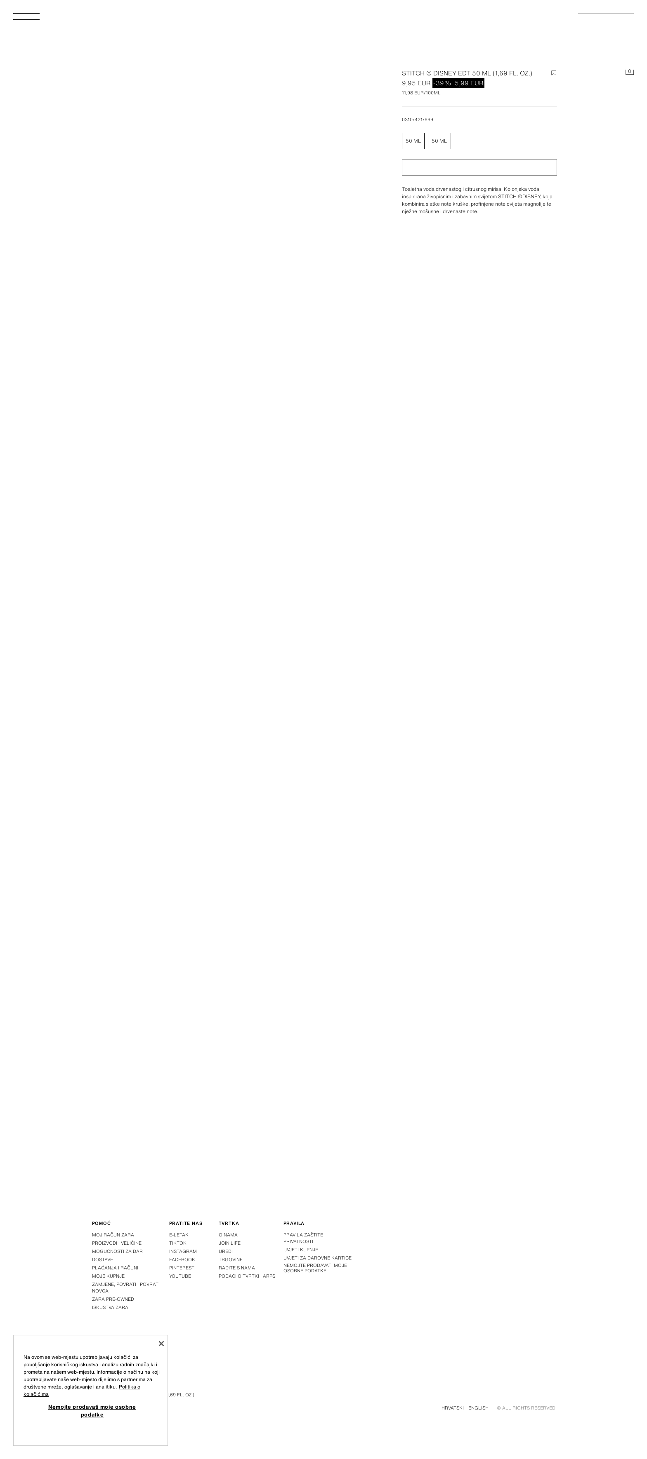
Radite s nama (237, 1267)
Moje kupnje (108, 1276)
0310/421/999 (417, 119)
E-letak (179, 1234)
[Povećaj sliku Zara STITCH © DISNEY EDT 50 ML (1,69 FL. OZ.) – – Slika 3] (447, 1005)
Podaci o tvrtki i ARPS (247, 1276)
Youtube (180, 1276)
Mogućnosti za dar (117, 1251)
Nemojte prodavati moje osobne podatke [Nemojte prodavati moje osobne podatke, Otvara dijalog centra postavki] (92, 1410)
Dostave (102, 1259)
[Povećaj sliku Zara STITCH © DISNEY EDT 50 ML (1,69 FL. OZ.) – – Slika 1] (447, 645)
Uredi (226, 1251)
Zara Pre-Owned (113, 1299)
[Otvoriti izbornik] (29, 19)
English (478, 1408)
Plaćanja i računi (115, 1267)
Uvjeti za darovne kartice (317, 1258)
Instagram (183, 1251)
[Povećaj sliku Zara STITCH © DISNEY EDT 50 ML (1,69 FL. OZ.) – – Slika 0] (223, 221)
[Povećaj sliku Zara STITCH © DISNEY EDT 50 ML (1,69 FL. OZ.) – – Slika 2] (199, 1005)
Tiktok (178, 1243)
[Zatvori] (161, 1344)
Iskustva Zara (110, 1307)
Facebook (182, 1259)
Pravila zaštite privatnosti (303, 1238)
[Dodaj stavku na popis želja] (553, 73)
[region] (90, 1390)
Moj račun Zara (113, 1234)
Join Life (230, 1243)
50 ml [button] (413, 140)
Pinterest (181, 1267)
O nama (228, 1234)
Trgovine (231, 1259)
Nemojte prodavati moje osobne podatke (315, 1268)
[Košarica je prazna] (630, 72)
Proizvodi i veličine (117, 1243)
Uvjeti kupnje (300, 1249)
